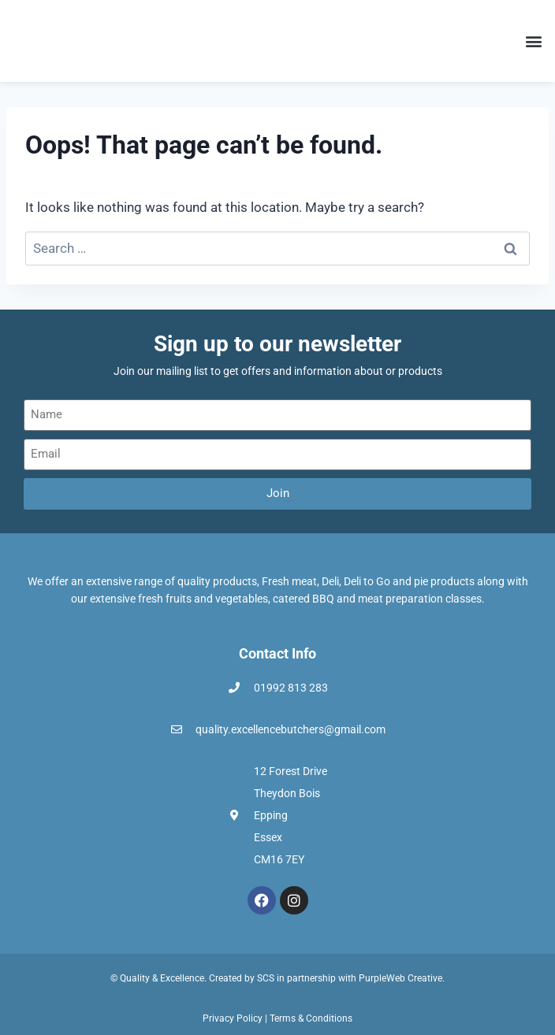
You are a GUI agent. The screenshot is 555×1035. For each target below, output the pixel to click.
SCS (265, 978)
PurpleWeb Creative (400, 978)
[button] (534, 41)
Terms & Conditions (311, 1018)
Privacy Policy (233, 1018)
